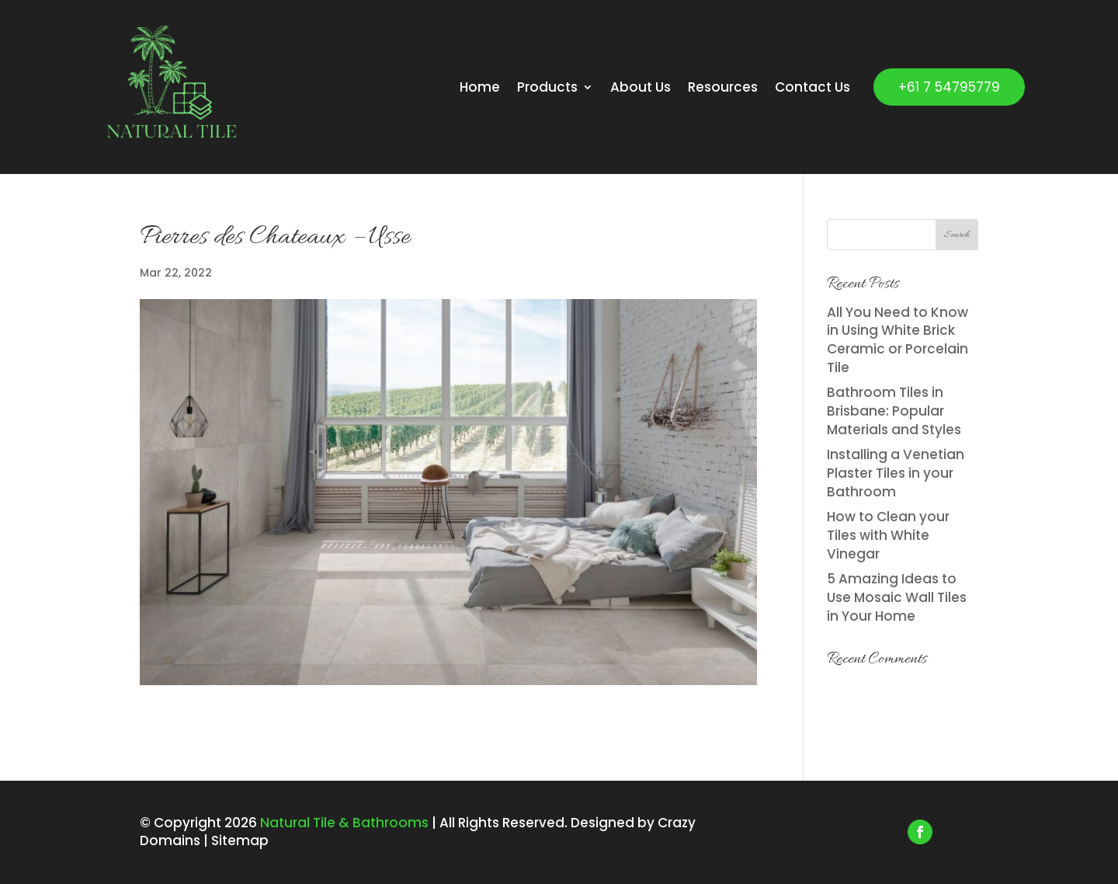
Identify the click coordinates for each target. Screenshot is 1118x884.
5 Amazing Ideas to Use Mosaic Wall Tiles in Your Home (897, 597)
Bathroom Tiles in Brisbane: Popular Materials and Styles (894, 411)
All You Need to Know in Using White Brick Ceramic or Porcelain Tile (897, 340)
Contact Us (812, 87)
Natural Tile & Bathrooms (343, 822)
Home (480, 87)
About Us (640, 87)
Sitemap (240, 840)
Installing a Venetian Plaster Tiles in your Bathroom (895, 473)
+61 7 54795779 (949, 87)
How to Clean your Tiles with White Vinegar (888, 535)
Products (547, 87)
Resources (723, 87)
